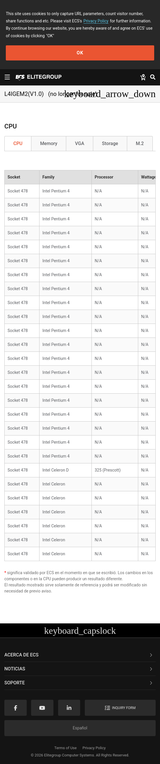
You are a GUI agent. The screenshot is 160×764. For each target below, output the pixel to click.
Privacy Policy (95, 21)
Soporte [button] (78, 683)
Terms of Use (65, 748)
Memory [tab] (48, 143)
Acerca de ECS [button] (78, 655)
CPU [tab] (17, 143)
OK (80, 53)
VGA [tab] (79, 143)
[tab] (80, 655)
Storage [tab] (110, 143)
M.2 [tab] (140, 143)
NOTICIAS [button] (78, 669)
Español (80, 728)
